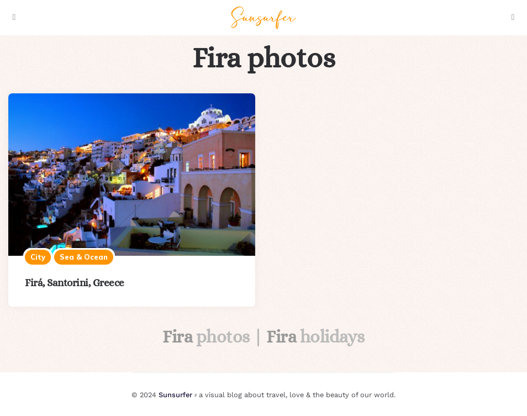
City (37, 256)
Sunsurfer (175, 395)
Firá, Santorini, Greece (74, 282)
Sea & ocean (84, 256)
